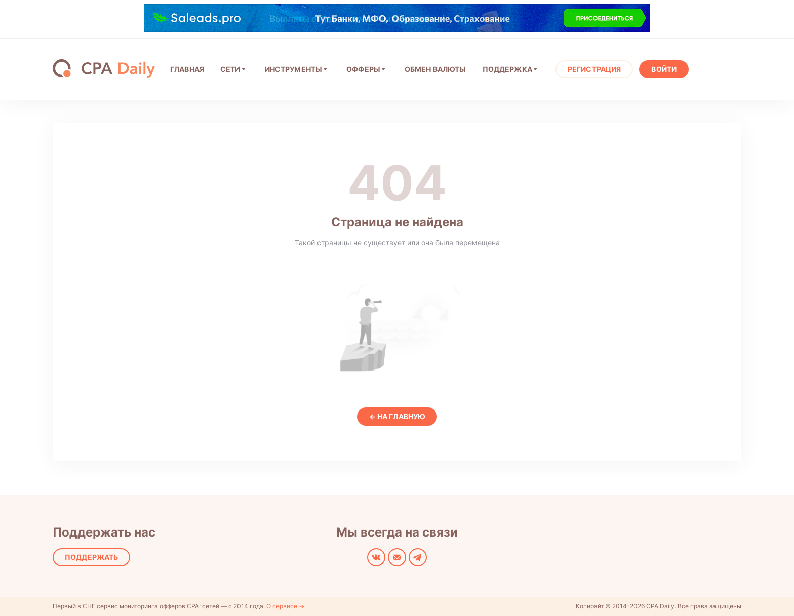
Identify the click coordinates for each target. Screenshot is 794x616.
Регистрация (594, 69)
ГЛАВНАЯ (187, 69)
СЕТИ (230, 69)
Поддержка (507, 69)
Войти (664, 69)
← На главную (397, 416)
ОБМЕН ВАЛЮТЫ (435, 69)
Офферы (363, 69)
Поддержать (91, 557)
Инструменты (294, 69)
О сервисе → (285, 606)
